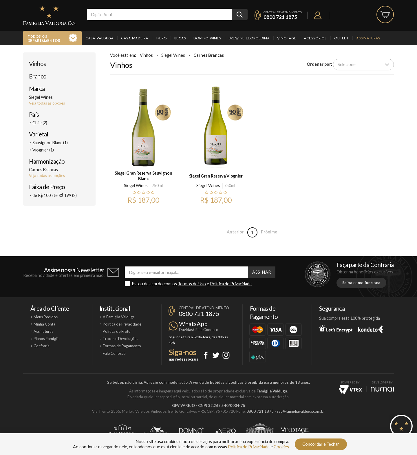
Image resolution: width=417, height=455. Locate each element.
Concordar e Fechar (320, 444)
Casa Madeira (134, 38)
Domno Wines (207, 38)
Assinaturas (368, 38)
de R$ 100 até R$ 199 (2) (54, 195)
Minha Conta (44, 324)
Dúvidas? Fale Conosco (198, 329)
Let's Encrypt (335, 328)
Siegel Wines (173, 55)
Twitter (216, 355)
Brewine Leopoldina (249, 38)
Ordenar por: (319, 64)
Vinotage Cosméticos (294, 431)
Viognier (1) (43, 149)
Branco (38, 76)
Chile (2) (39, 122)
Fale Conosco (114, 353)
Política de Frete (116, 331)
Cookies (281, 446)
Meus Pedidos (46, 317)
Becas (180, 38)
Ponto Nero (225, 431)
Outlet (341, 38)
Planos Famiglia (47, 338)
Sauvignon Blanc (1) (50, 142)
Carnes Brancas (208, 55)
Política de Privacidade (231, 283)
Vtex (350, 389)
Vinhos (37, 63)
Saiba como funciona (361, 282)
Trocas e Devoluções (120, 338)
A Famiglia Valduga (119, 317)
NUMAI (382, 389)
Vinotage (286, 38)
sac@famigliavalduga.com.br (301, 411)
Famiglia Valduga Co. (49, 15)
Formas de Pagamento (122, 345)
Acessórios (315, 38)
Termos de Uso (192, 283)
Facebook (205, 355)
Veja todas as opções (47, 103)
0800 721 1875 (280, 17)
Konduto (370, 328)
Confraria (42, 345)
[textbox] (159, 14)
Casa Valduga (99, 38)
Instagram (226, 355)
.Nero (161, 38)
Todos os (44, 39)
